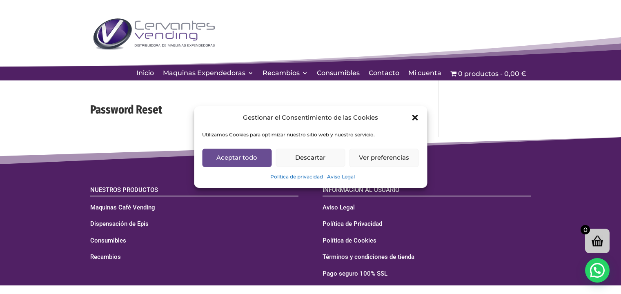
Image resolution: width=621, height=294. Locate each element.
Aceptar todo (236, 157)
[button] (415, 118)
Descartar (310, 157)
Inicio (145, 73)
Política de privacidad (296, 177)
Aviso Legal (341, 177)
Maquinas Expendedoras (204, 73)
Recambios (281, 73)
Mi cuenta (424, 73)
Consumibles (338, 73)
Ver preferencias (384, 157)
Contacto (384, 73)
